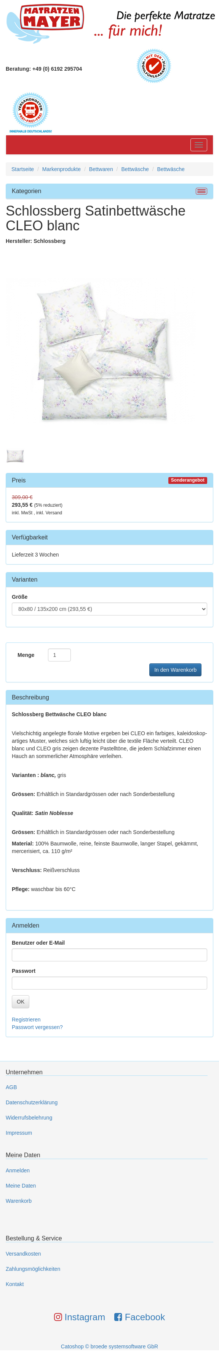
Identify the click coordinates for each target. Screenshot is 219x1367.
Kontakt (15, 1284)
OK (20, 1002)
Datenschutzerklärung (32, 1102)
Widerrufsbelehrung (29, 1118)
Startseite (22, 169)
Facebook (139, 1317)
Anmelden (18, 1170)
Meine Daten (21, 1186)
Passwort (23, 971)
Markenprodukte (61, 169)
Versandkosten (23, 1254)
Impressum (19, 1133)
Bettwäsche (135, 169)
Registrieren (26, 1020)
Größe (19, 597)
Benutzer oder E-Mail (38, 943)
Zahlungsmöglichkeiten (33, 1269)
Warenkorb (19, 1201)
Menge (26, 655)
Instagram (79, 1317)
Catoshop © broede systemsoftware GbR (109, 1346)
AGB (11, 1087)
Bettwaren (101, 169)
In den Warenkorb (175, 670)
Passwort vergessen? (37, 1027)
